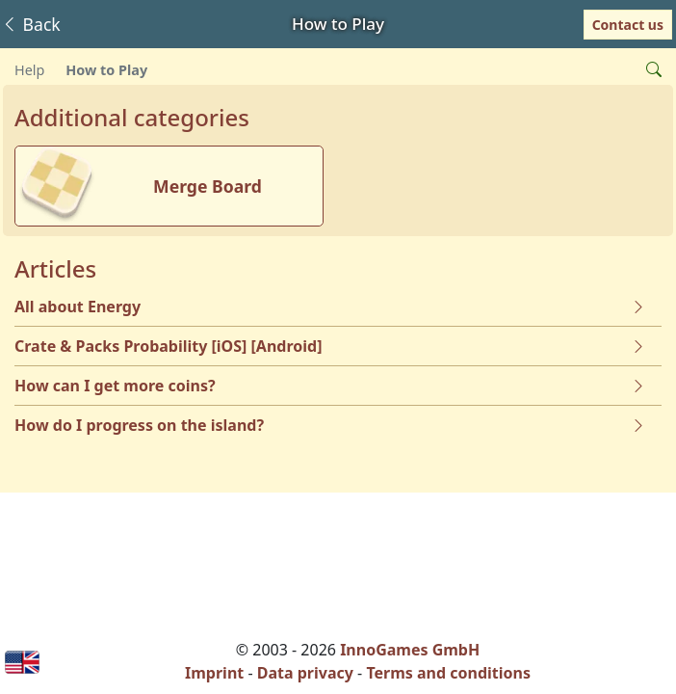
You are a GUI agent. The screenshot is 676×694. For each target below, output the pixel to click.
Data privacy (305, 672)
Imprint (214, 672)
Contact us (627, 24)
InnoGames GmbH (410, 649)
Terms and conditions (448, 672)
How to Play (106, 70)
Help (29, 70)
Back (31, 24)
